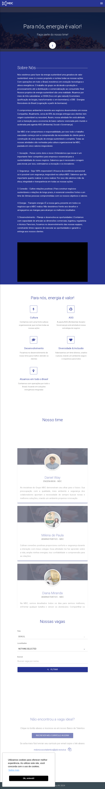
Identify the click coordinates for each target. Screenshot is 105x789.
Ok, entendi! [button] (28, 778)
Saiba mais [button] (13, 770)
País (19, 631)
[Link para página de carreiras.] (8, 3)
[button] (52, 636)
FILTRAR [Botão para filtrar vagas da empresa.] (52, 669)
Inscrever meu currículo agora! (52, 716)
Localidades (22, 643)
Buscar (20, 657)
